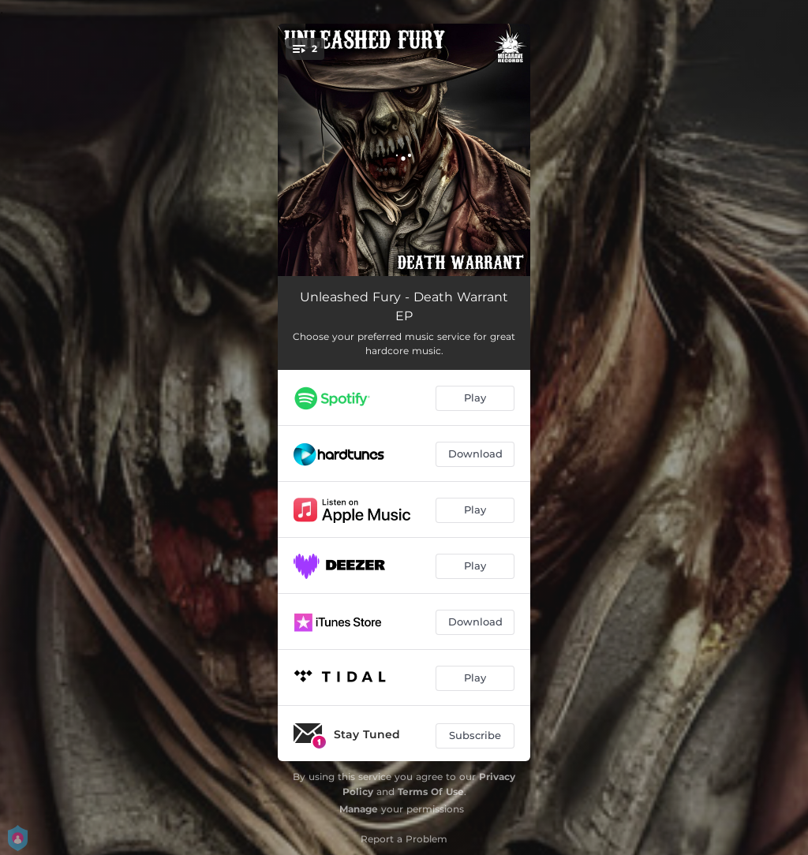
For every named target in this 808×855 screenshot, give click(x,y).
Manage (358, 809)
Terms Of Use (431, 791)
